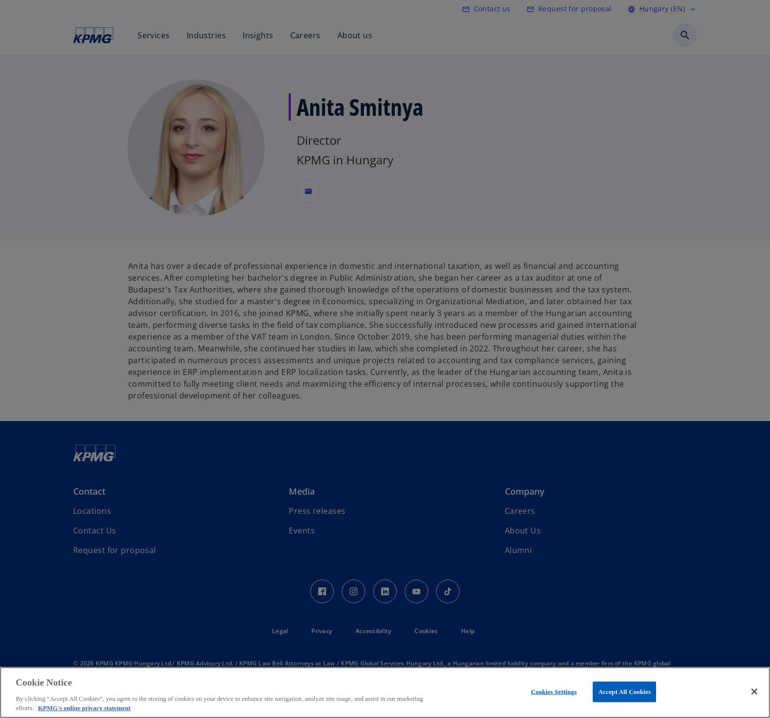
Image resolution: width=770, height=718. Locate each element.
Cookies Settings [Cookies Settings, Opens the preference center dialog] (554, 691)
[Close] (754, 691)
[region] (385, 692)
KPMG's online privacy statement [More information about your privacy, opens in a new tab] (84, 708)
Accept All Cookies (624, 691)
